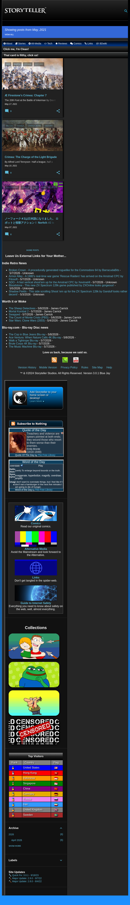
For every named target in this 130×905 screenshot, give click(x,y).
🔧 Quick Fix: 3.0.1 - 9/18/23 (24, 875)
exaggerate (21, 475)
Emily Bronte (33, 449)
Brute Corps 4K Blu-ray (23, 343)
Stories (20, 43)
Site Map (97, 367)
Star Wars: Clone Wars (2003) (27, 320)
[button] (58, 111)
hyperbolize (34, 475)
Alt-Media (35, 43)
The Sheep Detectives (22, 308)
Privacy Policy (69, 367)
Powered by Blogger (65, 900)
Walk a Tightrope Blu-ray (23, 340)
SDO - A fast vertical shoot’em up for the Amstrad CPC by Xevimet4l (49, 282)
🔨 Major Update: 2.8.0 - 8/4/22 (25, 881)
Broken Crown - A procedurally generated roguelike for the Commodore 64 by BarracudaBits (64, 270)
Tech (48, 43)
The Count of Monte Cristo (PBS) (29, 317)
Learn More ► (37, 401)
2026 (11, 834)
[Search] (126, 11)
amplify (19, 478)
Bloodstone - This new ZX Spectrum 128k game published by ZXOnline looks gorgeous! (61, 285)
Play (40, 465)
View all (9, 34)
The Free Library (46, 455)
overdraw (56, 475)
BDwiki (101, 43)
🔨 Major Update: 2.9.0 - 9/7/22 (25, 878)
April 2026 (16, 840)
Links (89, 43)
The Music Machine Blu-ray (25, 346)
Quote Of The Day (21, 455)
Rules (84, 367)
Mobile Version (48, 367)
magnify (46, 475)
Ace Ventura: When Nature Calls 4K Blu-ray (35, 337)
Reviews (61, 43)
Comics (75, 43)
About (8, 43)
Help (109, 367)
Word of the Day (20, 489)
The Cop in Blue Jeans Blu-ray (27, 334)
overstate (15, 465)
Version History (27, 367)
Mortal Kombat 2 (19, 311)
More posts (32, 250)
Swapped (14, 314)
